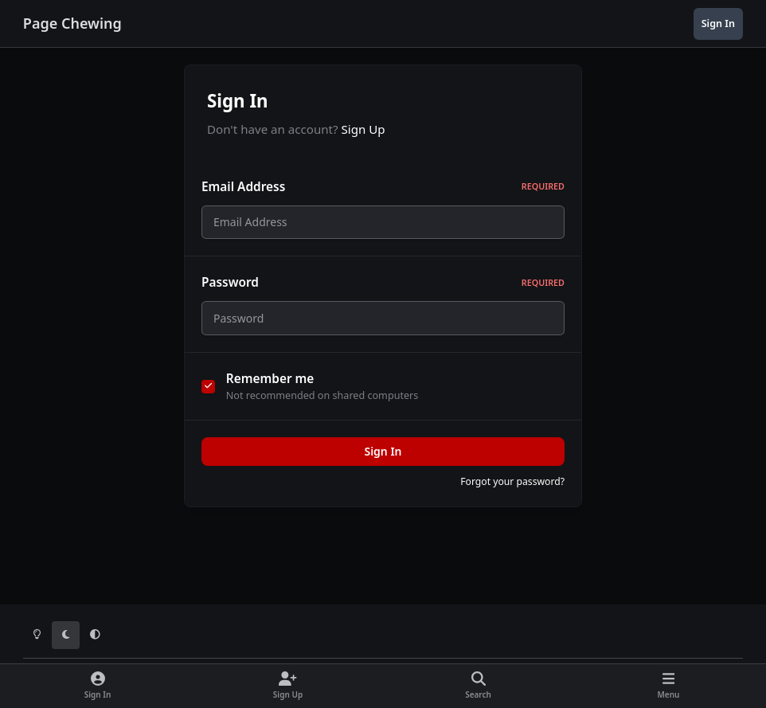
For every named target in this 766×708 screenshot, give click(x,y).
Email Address (383, 186)
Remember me (270, 387)
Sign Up (363, 129)
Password (383, 287)
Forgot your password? (512, 491)
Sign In (382, 460)
